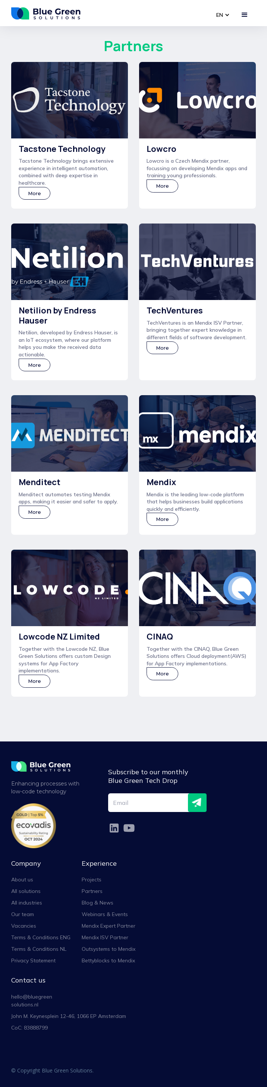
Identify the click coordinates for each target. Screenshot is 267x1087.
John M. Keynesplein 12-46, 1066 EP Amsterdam (68, 1016)
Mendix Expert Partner (108, 925)
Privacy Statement (33, 960)
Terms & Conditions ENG (40, 937)
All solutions (26, 891)
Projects (91, 879)
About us (22, 879)
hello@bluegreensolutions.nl (31, 1000)
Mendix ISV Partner (105, 937)
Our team (22, 914)
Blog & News (97, 902)
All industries (26, 902)
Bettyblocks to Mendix (108, 960)
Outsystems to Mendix (108, 949)
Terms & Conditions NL (38, 949)
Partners (92, 891)
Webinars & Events (105, 914)
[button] (222, 15)
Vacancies (23, 925)
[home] (50, 13)
